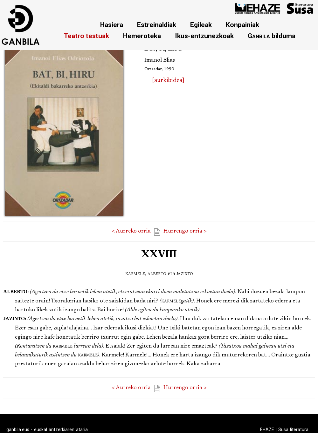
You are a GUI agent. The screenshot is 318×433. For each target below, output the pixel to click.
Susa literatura (293, 429)
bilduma (271, 36)
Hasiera (111, 25)
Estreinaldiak (156, 25)
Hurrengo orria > (185, 231)
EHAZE (267, 429)
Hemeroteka (142, 36)
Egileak (201, 25)
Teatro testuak (86, 36)
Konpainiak (242, 25)
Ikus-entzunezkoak (204, 36)
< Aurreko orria (131, 231)
